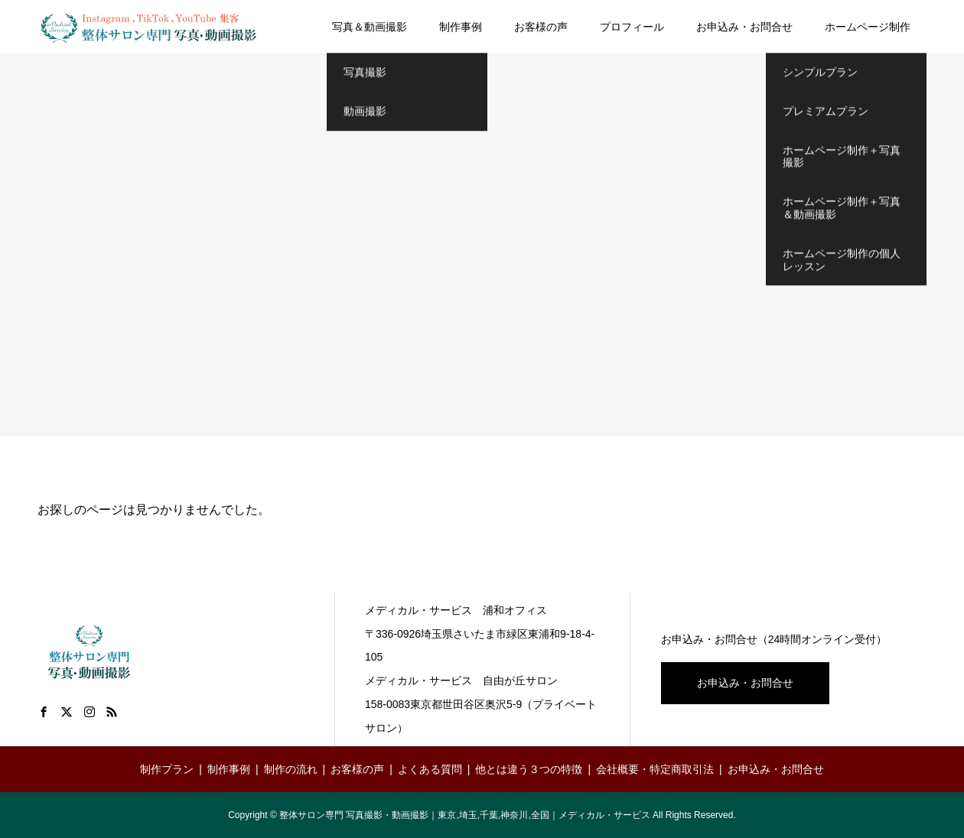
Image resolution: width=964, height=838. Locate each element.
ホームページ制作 (867, 27)
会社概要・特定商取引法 (655, 769)
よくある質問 (430, 769)
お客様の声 (541, 27)
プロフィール (632, 27)
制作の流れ (291, 769)
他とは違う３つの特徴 (528, 769)
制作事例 (460, 27)
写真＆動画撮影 (369, 27)
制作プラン (167, 769)
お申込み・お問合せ (744, 27)
